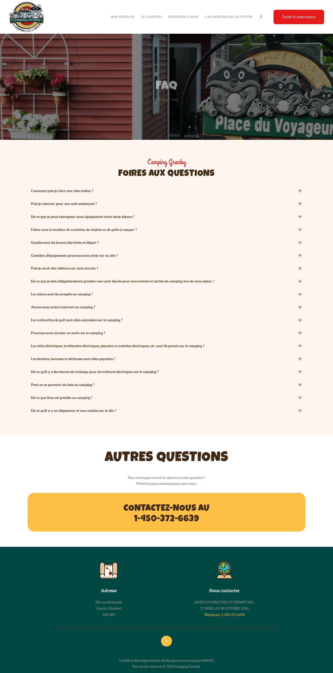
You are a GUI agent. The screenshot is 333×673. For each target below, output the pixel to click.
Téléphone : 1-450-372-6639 (224, 615)
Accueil (161, 99)
